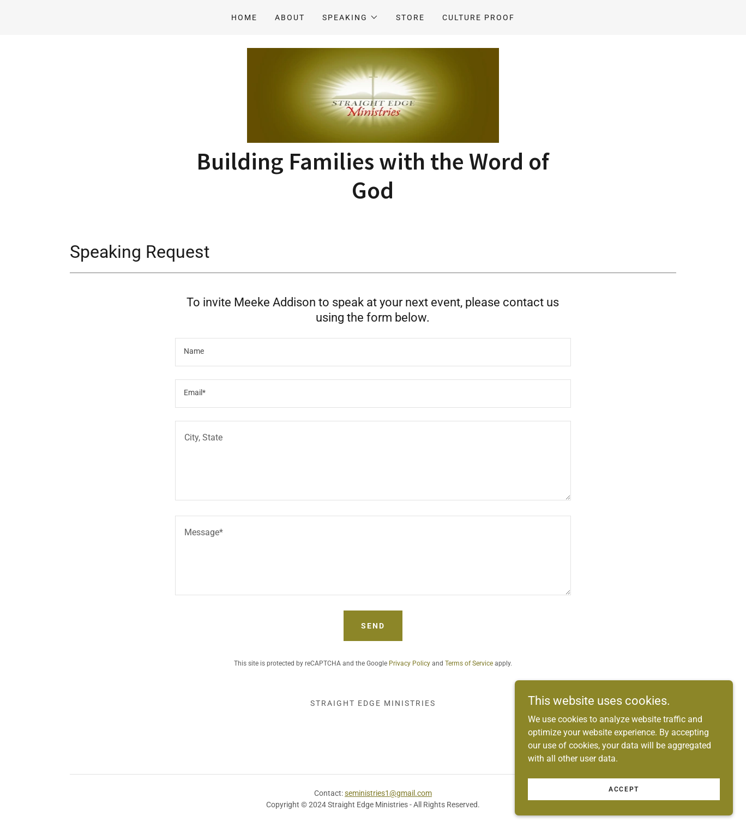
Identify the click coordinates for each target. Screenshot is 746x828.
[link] (373, 94)
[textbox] (372, 352)
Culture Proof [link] (478, 17)
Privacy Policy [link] (409, 663)
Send (373, 625)
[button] (350, 17)
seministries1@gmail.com (388, 793)
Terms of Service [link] (469, 663)
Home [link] (244, 17)
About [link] (290, 17)
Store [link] (410, 17)
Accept (624, 789)
